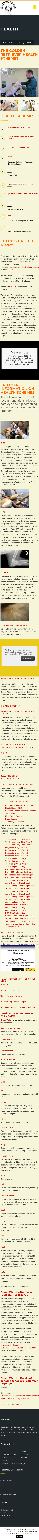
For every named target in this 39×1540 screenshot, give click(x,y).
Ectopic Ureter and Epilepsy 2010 (19, 918)
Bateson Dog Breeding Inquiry (14, 1002)
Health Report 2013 (13, 808)
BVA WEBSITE (27, 658)
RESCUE (4, 1458)
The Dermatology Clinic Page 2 (18, 842)
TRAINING (24, 1458)
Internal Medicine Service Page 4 (19, 877)
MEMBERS (24, 1455)
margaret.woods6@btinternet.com (24, 267)
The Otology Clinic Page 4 (16, 867)
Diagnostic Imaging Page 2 (16, 850)
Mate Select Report (13, 816)
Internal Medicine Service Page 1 (19, 869)
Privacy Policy (5, 1513)
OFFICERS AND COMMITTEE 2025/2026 (14, 1464)
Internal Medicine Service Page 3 (19, 875)
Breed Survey (11, 819)
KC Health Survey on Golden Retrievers (18, 1007)
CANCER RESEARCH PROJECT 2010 (17, 747)
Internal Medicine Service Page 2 (19, 872)
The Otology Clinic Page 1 (16, 858)
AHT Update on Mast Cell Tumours (19, 805)
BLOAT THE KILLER (9, 776)
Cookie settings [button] (27, 1533)
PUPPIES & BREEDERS (9, 1455)
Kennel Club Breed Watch (12, 1404)
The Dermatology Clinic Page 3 (18, 845)
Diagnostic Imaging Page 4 (16, 856)
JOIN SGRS (24, 1452)
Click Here (33, 941)
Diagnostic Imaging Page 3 (16, 853)
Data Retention (5, 1515)
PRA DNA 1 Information (15, 913)
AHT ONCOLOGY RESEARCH (14, 745)
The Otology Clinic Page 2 (16, 861)
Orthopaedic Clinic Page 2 (16, 905)
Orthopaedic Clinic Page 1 (16, 902)
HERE (14, 287)
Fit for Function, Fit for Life (12, 996)
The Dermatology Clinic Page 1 (18, 839)
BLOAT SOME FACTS (10, 779)
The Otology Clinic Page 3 (16, 864)
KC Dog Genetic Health (11, 990)
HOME (4, 1452)
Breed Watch (6, 1020)
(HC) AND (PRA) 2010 (10, 706)
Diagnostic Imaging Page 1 (16, 847)
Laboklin (4, 984)
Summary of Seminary (15, 822)
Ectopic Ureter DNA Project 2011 (19, 916)
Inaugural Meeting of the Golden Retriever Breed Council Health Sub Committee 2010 (20, 924)
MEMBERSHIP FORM (7, 1510)
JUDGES (4, 1461)
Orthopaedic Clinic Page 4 (16, 910)
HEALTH (23, 1461)
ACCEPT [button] (19, 1536)
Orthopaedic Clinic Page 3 (16, 907)
